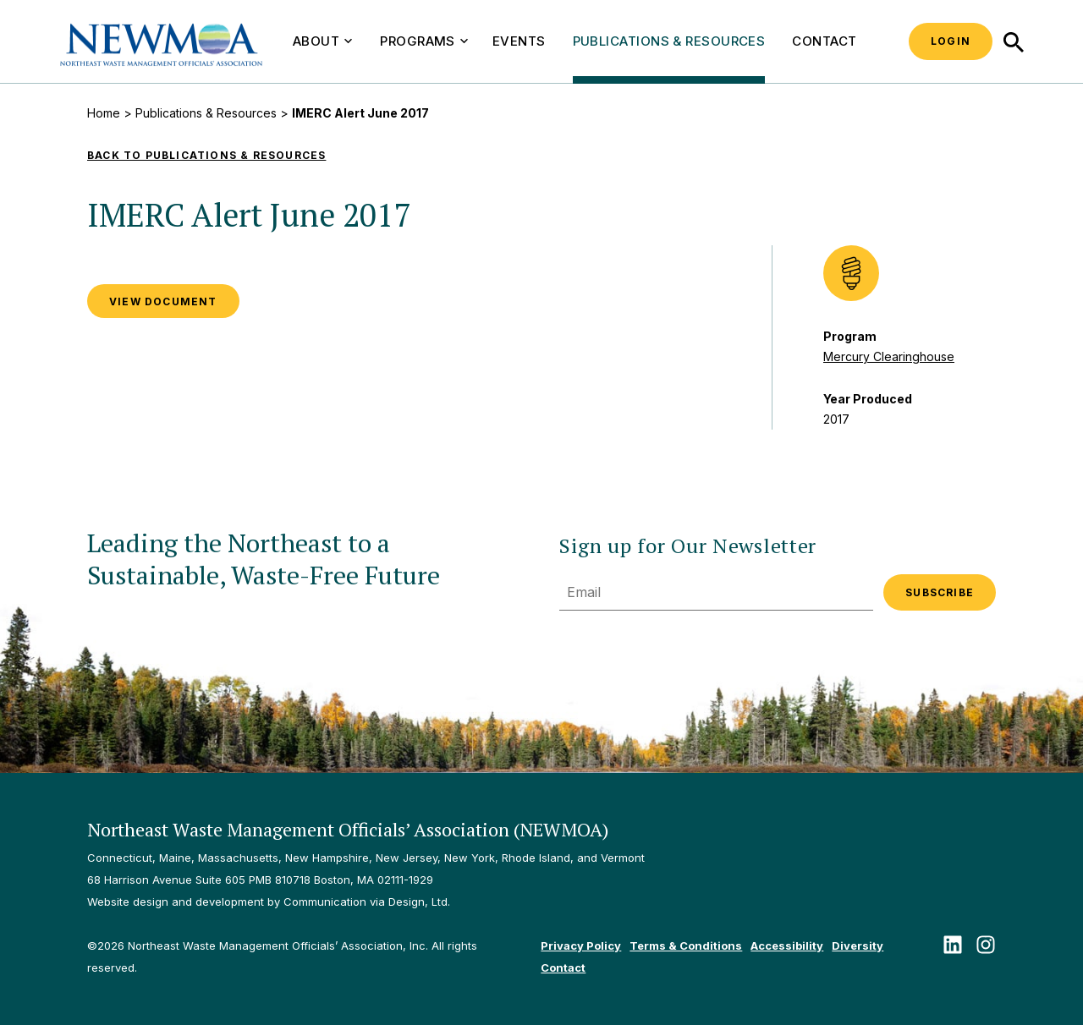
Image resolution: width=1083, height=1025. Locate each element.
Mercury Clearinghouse (888, 356)
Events (519, 41)
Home (103, 113)
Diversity (857, 945)
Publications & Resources (669, 41)
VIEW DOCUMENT (163, 301)
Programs (424, 41)
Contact (824, 41)
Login (950, 41)
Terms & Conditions (685, 945)
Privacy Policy (581, 945)
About (322, 41)
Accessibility (786, 945)
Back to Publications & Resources (206, 155)
